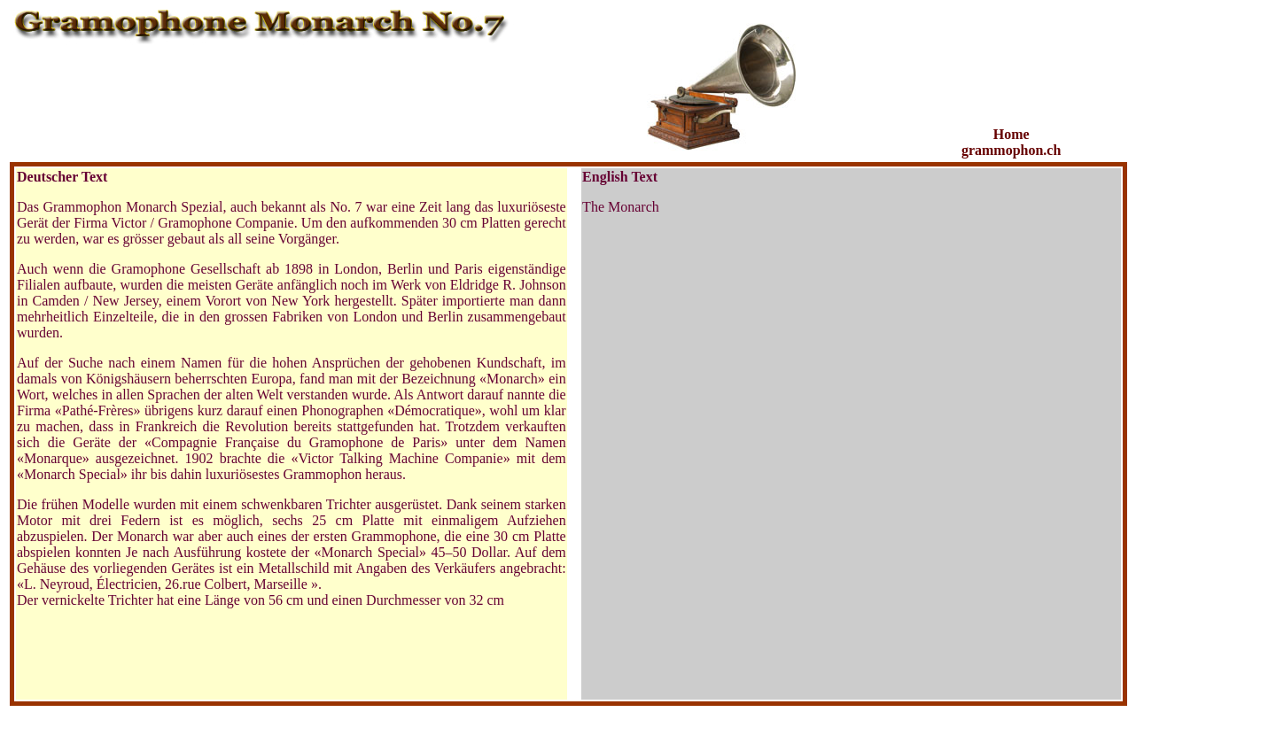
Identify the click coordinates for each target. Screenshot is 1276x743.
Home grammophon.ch (1011, 142)
